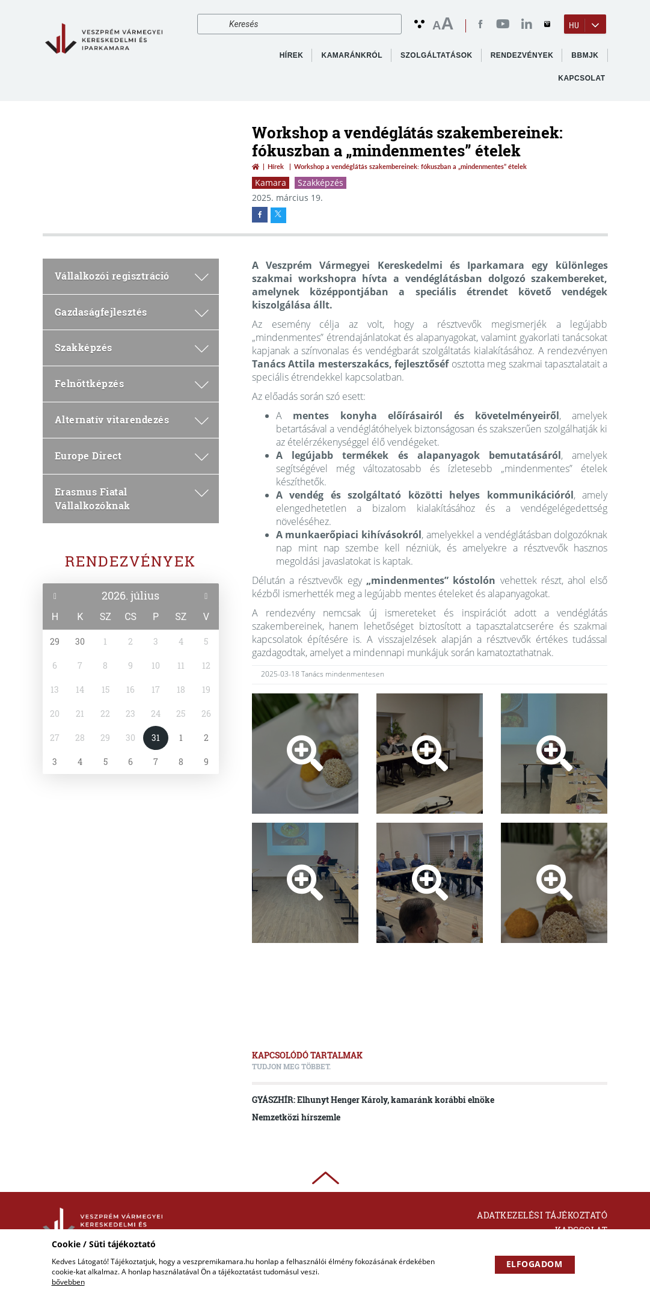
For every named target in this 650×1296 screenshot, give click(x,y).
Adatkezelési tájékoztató (542, 1215)
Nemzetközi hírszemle (296, 1117)
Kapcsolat (581, 78)
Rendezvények (130, 561)
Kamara (270, 182)
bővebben (68, 1282)
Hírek (292, 55)
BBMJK (584, 55)
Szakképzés (320, 182)
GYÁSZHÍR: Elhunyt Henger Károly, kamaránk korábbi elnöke (373, 1099)
